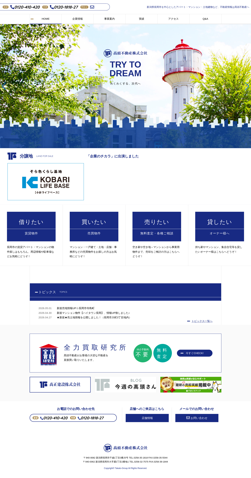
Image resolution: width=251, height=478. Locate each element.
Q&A (205, 18)
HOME (46, 18)
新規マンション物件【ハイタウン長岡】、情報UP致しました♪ (93, 312)
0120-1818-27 (64, 7)
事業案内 (109, 18)
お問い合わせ (196, 417)
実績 (141, 18)
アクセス (173, 18)
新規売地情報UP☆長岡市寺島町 (75, 308)
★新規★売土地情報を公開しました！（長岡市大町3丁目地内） (94, 317)
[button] (4, 86)
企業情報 (77, 18)
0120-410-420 (25, 7)
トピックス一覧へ (202, 321)
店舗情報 (147, 418)
